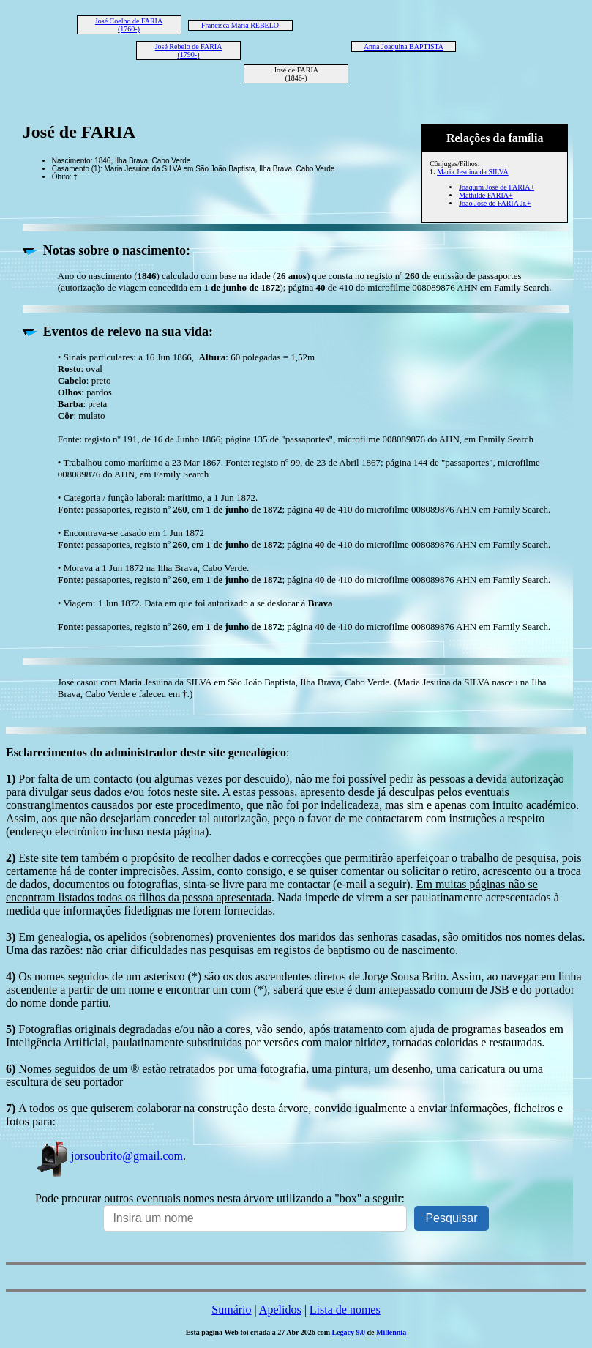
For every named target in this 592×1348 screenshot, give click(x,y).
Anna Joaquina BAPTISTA (403, 46)
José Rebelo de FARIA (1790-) (188, 50)
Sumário (231, 1309)
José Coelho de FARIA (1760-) (128, 25)
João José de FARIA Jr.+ (495, 203)
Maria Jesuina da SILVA (473, 172)
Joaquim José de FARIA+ (496, 187)
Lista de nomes (345, 1309)
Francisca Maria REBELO (240, 25)
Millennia (391, 1332)
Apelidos (280, 1309)
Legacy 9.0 (348, 1332)
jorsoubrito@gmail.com (109, 1156)
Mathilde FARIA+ (486, 195)
